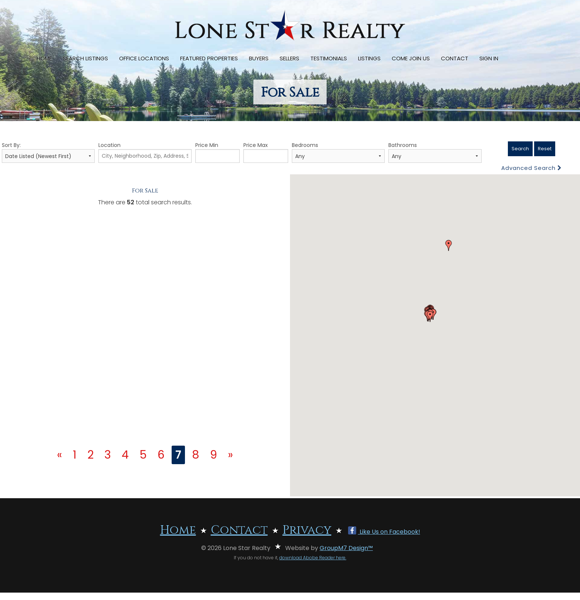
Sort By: (48, 152)
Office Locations (144, 58)
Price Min (217, 152)
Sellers (289, 58)
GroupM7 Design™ (346, 548)
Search (520, 148)
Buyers (259, 58)
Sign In (488, 58)
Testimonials (328, 58)
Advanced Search (531, 168)
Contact (454, 58)
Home (44, 58)
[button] (448, 245)
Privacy (307, 530)
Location (144, 152)
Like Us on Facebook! (384, 531)
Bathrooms (434, 152)
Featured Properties (209, 58)
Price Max (265, 152)
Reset (545, 148)
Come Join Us (411, 58)
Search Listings (85, 58)
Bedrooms (338, 152)
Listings (369, 58)
